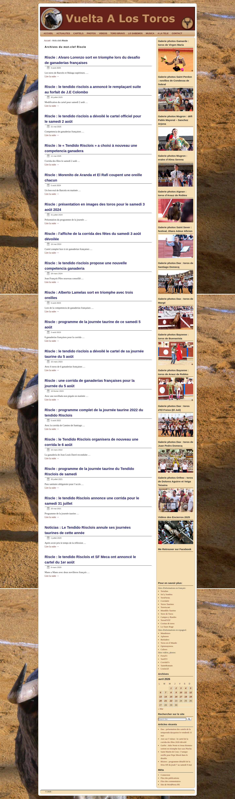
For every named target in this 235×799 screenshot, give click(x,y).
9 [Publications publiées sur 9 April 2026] (176, 692)
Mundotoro (165, 633)
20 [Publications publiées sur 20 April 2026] (160, 701)
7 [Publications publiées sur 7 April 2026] (165, 692)
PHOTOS (91, 33)
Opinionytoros (167, 646)
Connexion (165, 775)
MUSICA (150, 33)
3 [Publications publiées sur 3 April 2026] (180, 688)
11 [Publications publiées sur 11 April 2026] (186, 692)
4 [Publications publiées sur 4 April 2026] (185, 688)
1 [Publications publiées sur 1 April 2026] (171, 688)
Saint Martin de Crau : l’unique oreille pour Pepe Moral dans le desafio (174, 755)
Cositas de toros (167, 623)
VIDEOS (103, 33)
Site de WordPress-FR (170, 784)
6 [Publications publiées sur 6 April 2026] (160, 692)
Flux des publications (170, 778)
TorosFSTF (165, 620)
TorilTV (164, 659)
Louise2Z (165, 668)
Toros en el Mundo (169, 643)
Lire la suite (52, 76)
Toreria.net (165, 607)
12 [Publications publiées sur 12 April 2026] (190, 692)
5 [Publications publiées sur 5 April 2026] (190, 688)
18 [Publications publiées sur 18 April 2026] (186, 697)
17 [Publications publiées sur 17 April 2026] (181, 697)
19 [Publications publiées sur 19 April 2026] (190, 697)
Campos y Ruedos (168, 617)
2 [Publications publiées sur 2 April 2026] (176, 688)
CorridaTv (165, 662)
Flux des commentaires (170, 781)
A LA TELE (163, 33)
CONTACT (177, 33)
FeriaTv (164, 656)
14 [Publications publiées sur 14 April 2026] (165, 697)
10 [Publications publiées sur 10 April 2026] (181, 692)
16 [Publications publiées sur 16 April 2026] (176, 697)
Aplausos (165, 636)
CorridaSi (165, 601)
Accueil (47, 41)
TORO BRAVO (117, 33)
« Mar (160, 709)
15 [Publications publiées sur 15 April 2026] (171, 697)
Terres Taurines (167, 604)
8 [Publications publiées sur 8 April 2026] (171, 692)
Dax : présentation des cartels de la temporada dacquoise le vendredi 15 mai (176, 732)
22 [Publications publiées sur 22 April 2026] (171, 701)
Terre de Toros (167, 614)
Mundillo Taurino (168, 610)
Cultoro (164, 649)
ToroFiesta (165, 597)
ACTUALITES (63, 33)
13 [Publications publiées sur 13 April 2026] (160, 697)
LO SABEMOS (135, 33)
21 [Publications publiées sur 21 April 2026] (165, 701)
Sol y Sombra (166, 594)
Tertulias (164, 591)
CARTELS (78, 33)
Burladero (165, 639)
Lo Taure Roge (167, 626)
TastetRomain (166, 665)
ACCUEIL (48, 33)
